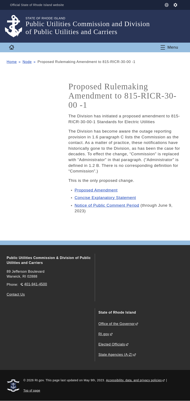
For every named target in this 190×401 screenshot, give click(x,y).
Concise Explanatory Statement (105, 197)
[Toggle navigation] (169, 47)
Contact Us (16, 294)
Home (12, 62)
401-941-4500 (35, 284)
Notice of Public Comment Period (107, 205)
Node (27, 62)
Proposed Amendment (96, 190)
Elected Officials (111, 344)
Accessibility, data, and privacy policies (134, 380)
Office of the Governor (116, 324)
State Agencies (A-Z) (115, 354)
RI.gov (103, 334)
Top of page (31, 390)
